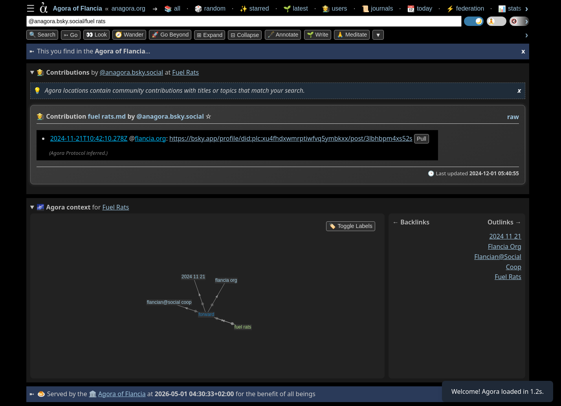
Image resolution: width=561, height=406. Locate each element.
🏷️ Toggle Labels (350, 226)
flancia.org (150, 138)
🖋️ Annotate (283, 34)
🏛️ (93, 393)
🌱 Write (317, 34)
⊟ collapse (245, 35)
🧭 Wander (129, 34)
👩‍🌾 (40, 116)
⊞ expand (209, 35)
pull (421, 139)
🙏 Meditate (352, 34)
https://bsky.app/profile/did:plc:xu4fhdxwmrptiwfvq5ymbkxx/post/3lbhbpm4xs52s (290, 138)
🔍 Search (42, 34)
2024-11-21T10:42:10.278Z (88, 138)
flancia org (504, 246)
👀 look (96, 34)
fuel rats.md (107, 116)
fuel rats (508, 276)
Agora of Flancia (122, 393)
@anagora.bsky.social (131, 72)
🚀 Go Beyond (170, 34)
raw (513, 116)
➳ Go (70, 35)
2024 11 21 (505, 236)
